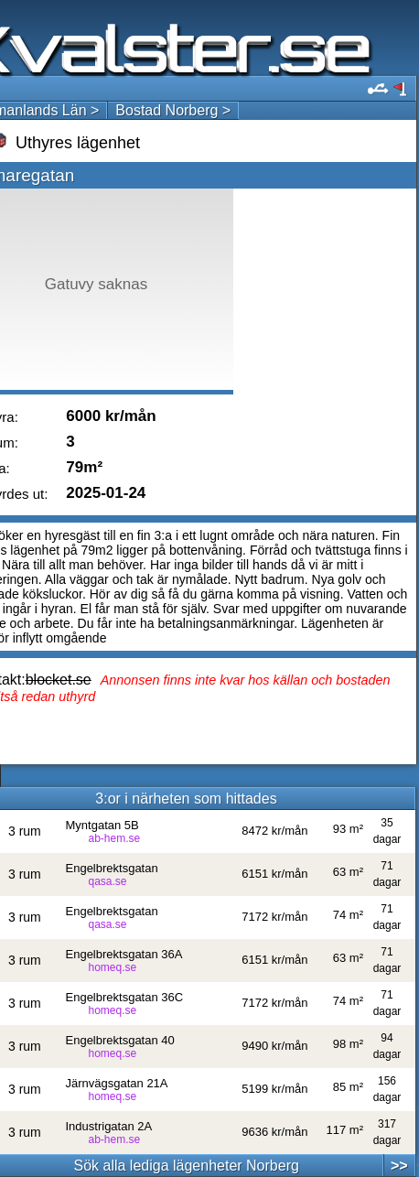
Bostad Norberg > (173, 110)
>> (399, 1165)
